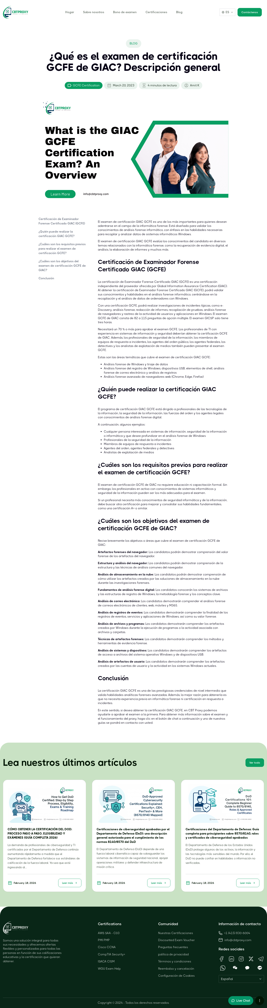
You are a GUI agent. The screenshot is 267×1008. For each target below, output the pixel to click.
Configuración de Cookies (176, 975)
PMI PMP (104, 940)
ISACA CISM (106, 961)
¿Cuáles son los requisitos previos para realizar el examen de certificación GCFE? (62, 248)
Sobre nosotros (93, 12)
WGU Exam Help (109, 968)
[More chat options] (259, 1000)
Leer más (70, 882)
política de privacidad (173, 954)
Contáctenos (249, 12)
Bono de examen (125, 12)
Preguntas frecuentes (173, 947)
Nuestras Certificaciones (175, 933)
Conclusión (46, 278)
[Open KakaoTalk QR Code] (247, 968)
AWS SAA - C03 (109, 933)
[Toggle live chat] (240, 1000)
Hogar (69, 12)
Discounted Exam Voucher (176, 940)
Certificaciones (156, 12)
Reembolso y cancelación (176, 968)
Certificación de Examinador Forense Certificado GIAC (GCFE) (62, 221)
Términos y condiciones (174, 961)
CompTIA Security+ (111, 954)
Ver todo (254, 762)
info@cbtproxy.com (238, 940)
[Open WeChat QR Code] (235, 968)
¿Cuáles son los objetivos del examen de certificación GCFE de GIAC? (62, 265)
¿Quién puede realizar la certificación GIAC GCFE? (56, 234)
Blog (179, 12)
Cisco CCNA (107, 947)
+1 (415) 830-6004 (234, 933)
